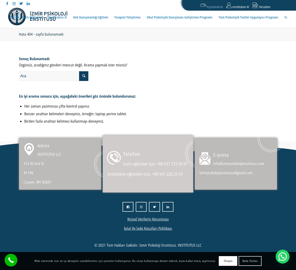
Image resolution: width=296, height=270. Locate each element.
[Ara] (285, 17)
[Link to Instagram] (14, 3)
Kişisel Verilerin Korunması (148, 219)
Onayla (228, 261)
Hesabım (261, 6)
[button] (283, 257)
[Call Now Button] (11, 260)
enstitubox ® (237, 6)
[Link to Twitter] (21, 3)
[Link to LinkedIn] (28, 3)
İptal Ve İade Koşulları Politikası (148, 228)
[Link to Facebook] (7, 3)
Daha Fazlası (250, 261)
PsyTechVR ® (211, 5)
